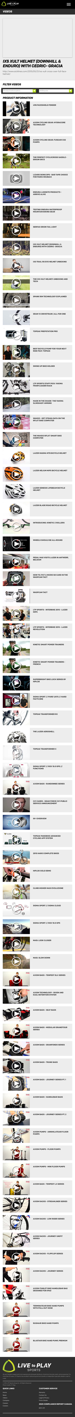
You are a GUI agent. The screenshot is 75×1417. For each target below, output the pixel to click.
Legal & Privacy (44, 1398)
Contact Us (43, 1395)
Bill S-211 (42, 1408)
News (4, 1395)
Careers (5, 1403)
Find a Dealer (43, 1400)
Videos (5, 1398)
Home (5, 1392)
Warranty (42, 1392)
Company (6, 1400)
